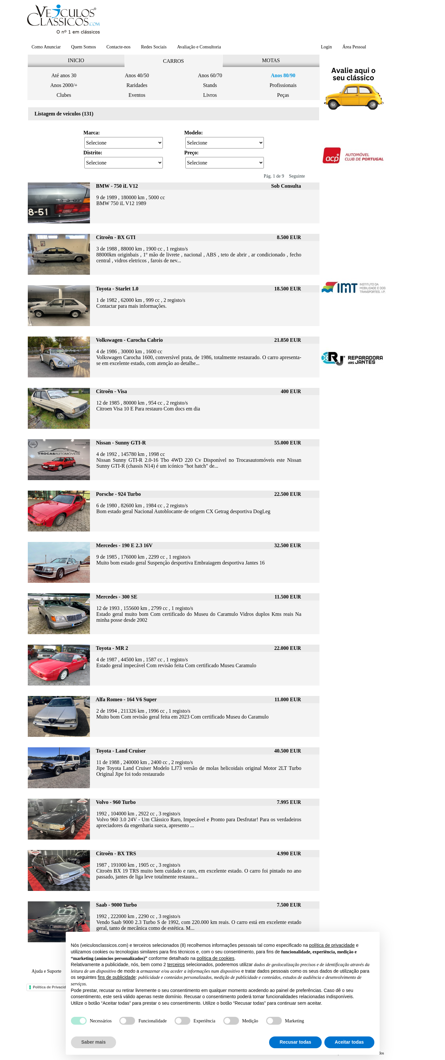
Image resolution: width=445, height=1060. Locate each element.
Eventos (136, 95)
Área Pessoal (354, 46)
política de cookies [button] (215, 958)
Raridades (137, 85)
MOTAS (271, 60)
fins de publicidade (117, 977)
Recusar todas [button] (295, 1042)
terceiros (176, 964)
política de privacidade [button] (332, 945)
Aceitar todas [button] (349, 1042)
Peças (283, 95)
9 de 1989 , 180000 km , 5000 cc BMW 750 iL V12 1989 (130, 200)
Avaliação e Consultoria (199, 46)
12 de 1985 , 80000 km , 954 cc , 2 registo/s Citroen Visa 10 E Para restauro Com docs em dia (148, 405)
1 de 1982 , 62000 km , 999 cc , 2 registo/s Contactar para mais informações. (140, 303)
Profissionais (283, 85)
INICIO (76, 60)
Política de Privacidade (52, 987)
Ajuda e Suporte (46, 971)
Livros (210, 95)
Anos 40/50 (137, 75)
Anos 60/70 (210, 75)
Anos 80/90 (283, 75)
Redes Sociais (153, 46)
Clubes (64, 95)
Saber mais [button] (93, 1042)
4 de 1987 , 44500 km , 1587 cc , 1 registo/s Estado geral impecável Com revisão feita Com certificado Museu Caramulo (176, 662)
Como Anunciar (46, 46)
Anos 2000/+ (63, 85)
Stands (210, 85)
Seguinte (297, 176)
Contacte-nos (118, 46)
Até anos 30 (63, 75)
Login (326, 46)
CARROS (173, 61)
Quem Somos (83, 46)
